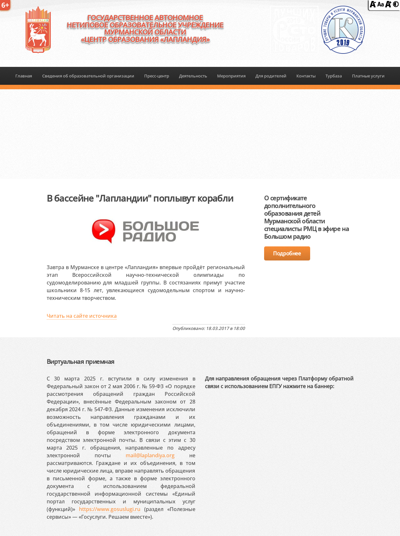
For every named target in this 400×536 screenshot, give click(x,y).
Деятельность (193, 76)
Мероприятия (231, 76)
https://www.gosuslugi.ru (109, 509)
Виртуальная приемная (80, 361)
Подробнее (287, 253)
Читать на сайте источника (82, 315)
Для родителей (270, 76)
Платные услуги (368, 76)
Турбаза (333, 76)
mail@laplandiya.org (150, 455)
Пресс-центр (156, 76)
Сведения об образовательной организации (88, 76)
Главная (23, 76)
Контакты (306, 76)
